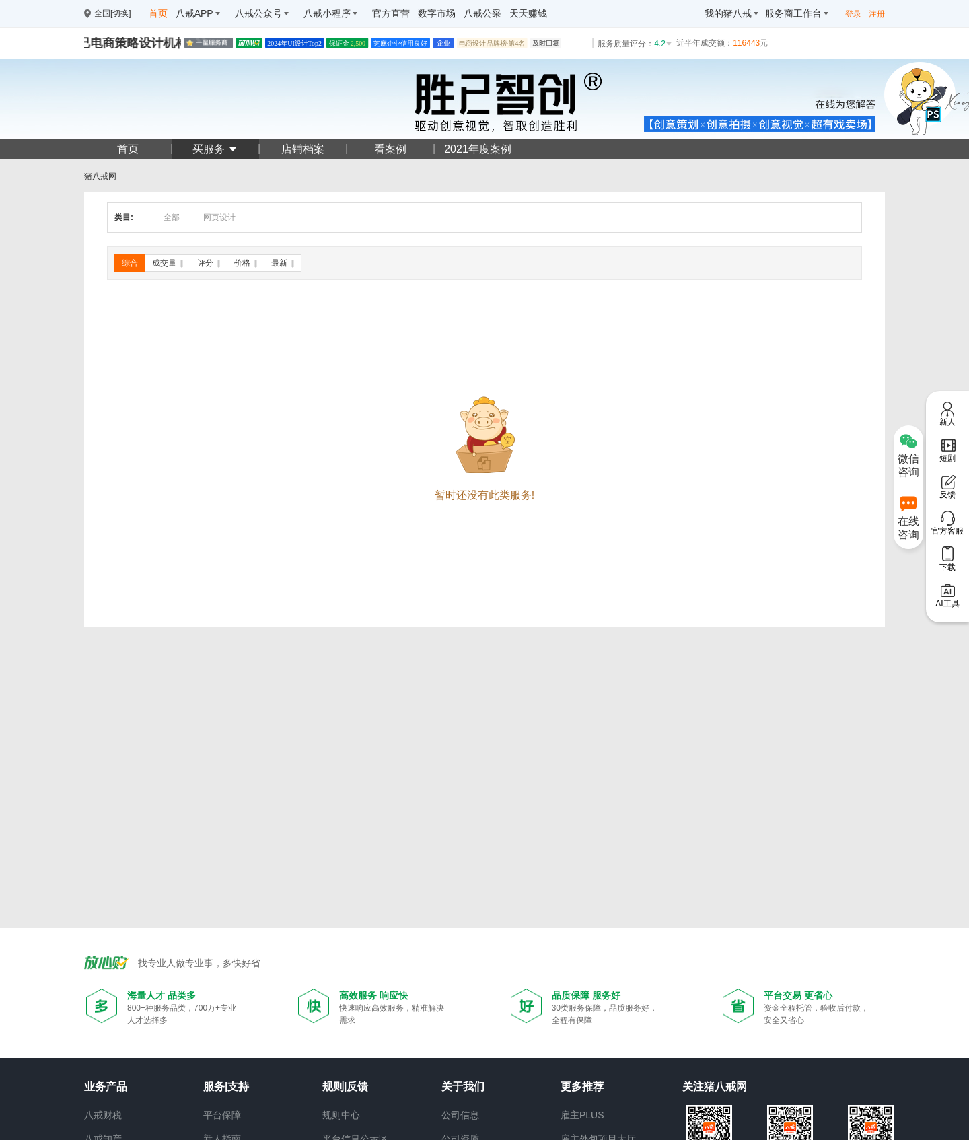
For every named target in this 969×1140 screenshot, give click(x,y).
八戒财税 (103, 1115)
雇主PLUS (582, 1115)
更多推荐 (582, 1086)
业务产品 (105, 1086)
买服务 (215, 149)
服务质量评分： (635, 43)
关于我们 (463, 1086)
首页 (128, 149)
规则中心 (341, 1115)
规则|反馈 (345, 1086)
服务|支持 (226, 1086)
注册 (877, 14)
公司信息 (460, 1115)
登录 (853, 14)
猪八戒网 (100, 176)
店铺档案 (302, 149)
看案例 (390, 149)
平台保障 (222, 1115)
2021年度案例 (477, 149)
